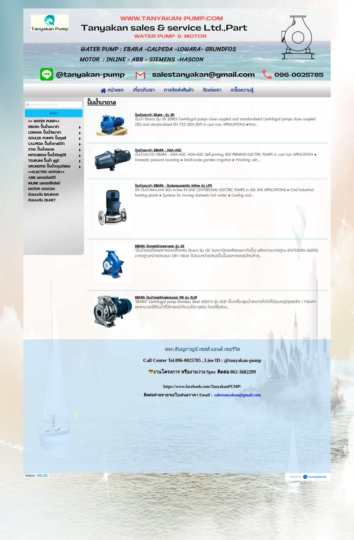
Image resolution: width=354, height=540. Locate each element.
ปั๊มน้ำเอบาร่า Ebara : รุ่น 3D (154, 165)
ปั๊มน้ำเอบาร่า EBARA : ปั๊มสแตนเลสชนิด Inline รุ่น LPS (173, 235)
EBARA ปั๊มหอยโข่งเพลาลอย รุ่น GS (159, 296)
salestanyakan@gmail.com (237, 445)
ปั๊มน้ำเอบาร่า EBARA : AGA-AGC (158, 200)
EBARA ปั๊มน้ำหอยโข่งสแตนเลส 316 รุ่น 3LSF (166, 347)
